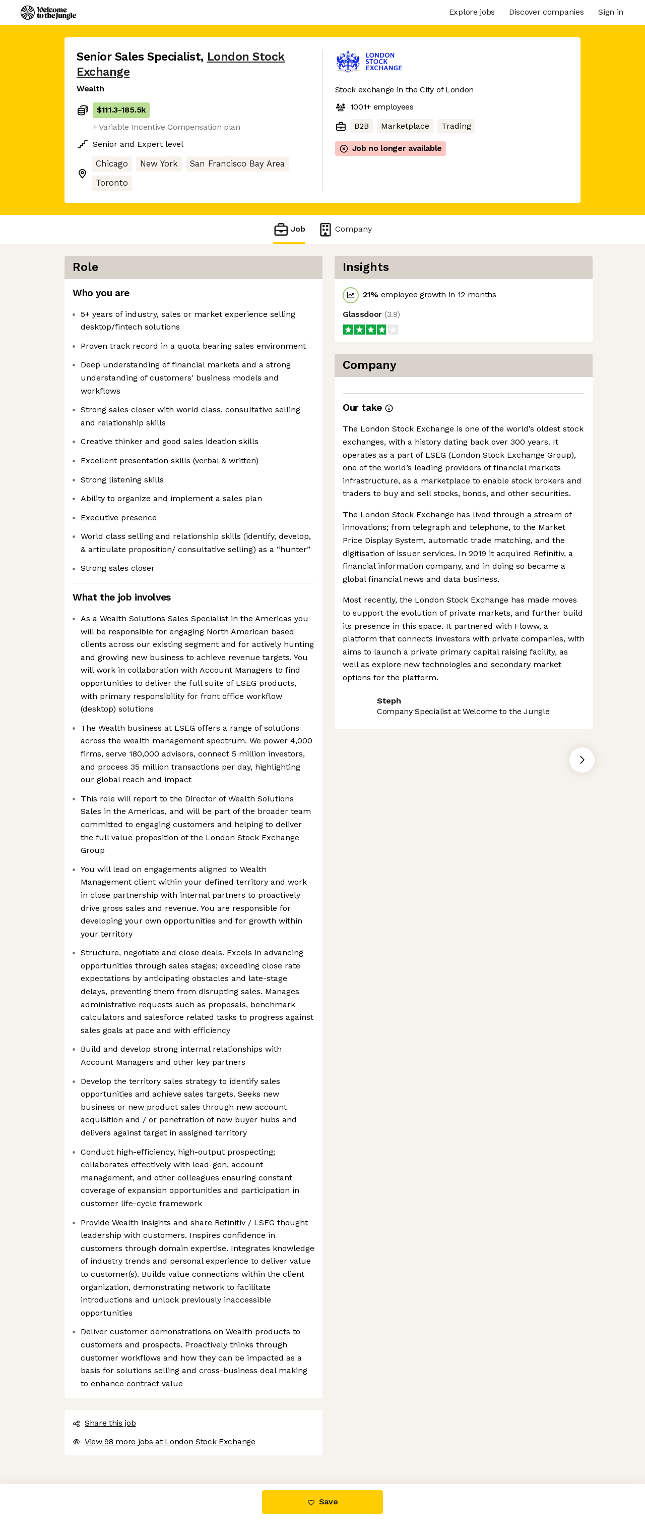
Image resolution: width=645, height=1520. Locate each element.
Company (344, 229)
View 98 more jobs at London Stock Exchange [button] (164, 1441)
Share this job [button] (104, 1423)
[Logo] (48, 13)
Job (289, 229)
